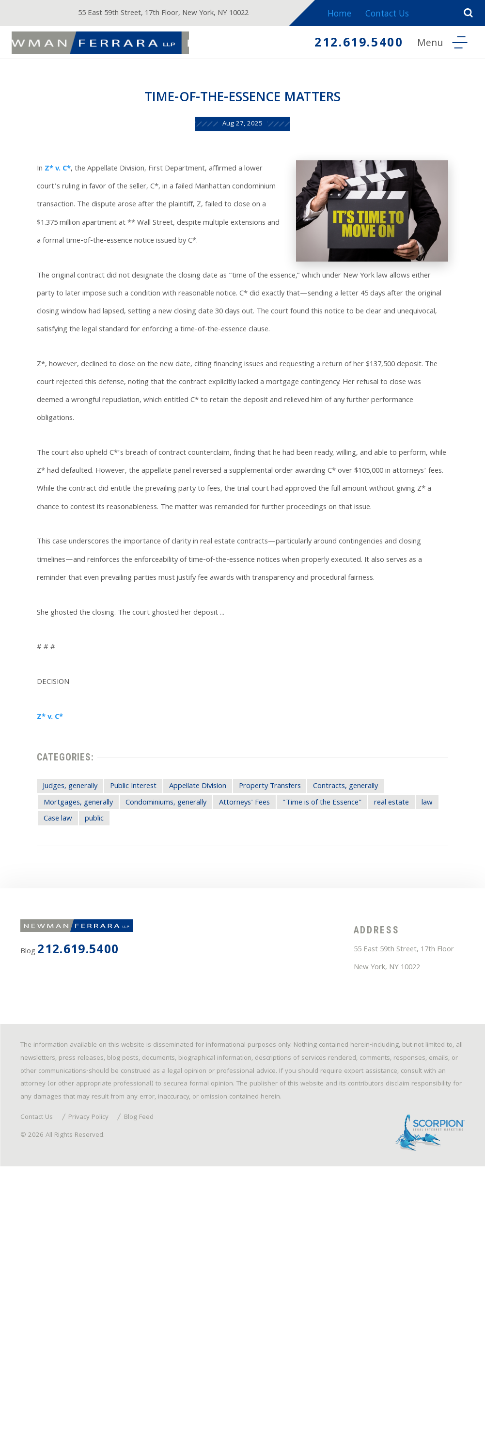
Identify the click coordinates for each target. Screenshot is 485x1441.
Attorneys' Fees (276, 996)
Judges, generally (64, 977)
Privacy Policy (104, 1384)
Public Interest (141, 977)
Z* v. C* (50, 188)
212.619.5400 (344, 45)
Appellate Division (220, 977)
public (178, 1014)
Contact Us (400, 14)
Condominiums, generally (180, 996)
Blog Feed (162, 1384)
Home (351, 14)
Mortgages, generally (73, 996)
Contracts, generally (398, 977)
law (95, 1014)
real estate (53, 1014)
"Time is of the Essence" (368, 996)
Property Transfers (307, 977)
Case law (134, 1014)
